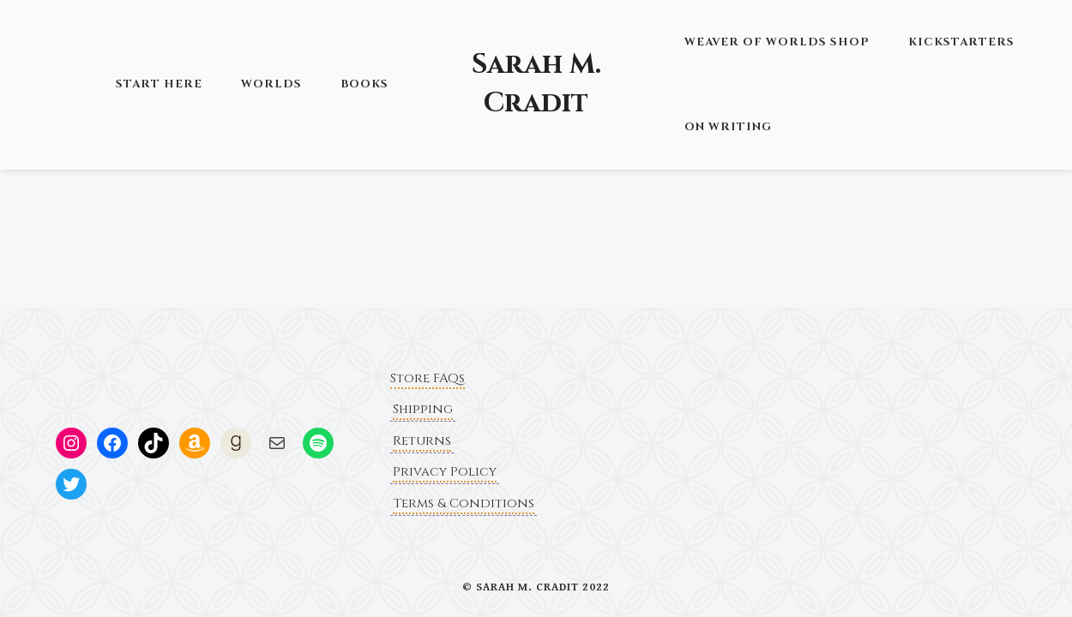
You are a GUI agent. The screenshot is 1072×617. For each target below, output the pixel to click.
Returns (422, 441)
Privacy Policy (445, 472)
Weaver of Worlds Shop (777, 42)
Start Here (159, 84)
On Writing (728, 127)
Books (364, 84)
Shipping (423, 409)
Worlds (271, 84)
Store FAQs (427, 378)
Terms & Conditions (463, 503)
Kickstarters (961, 42)
